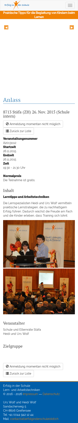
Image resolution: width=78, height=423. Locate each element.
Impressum (30, 394)
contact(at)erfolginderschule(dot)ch (34, 419)
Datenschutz (51, 394)
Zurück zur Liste (18, 131)
